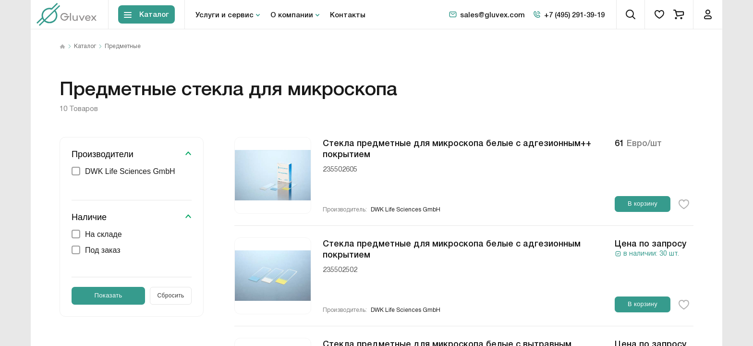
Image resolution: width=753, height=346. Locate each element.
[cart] (678, 14)
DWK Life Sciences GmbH (405, 209)
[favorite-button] (683, 204)
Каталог (85, 46)
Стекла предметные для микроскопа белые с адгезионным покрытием (452, 248)
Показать (108, 295)
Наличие (89, 217)
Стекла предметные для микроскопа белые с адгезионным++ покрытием (457, 148)
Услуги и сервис (224, 14)
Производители (103, 154)
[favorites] (659, 14)
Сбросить (171, 295)
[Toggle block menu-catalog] (146, 14)
